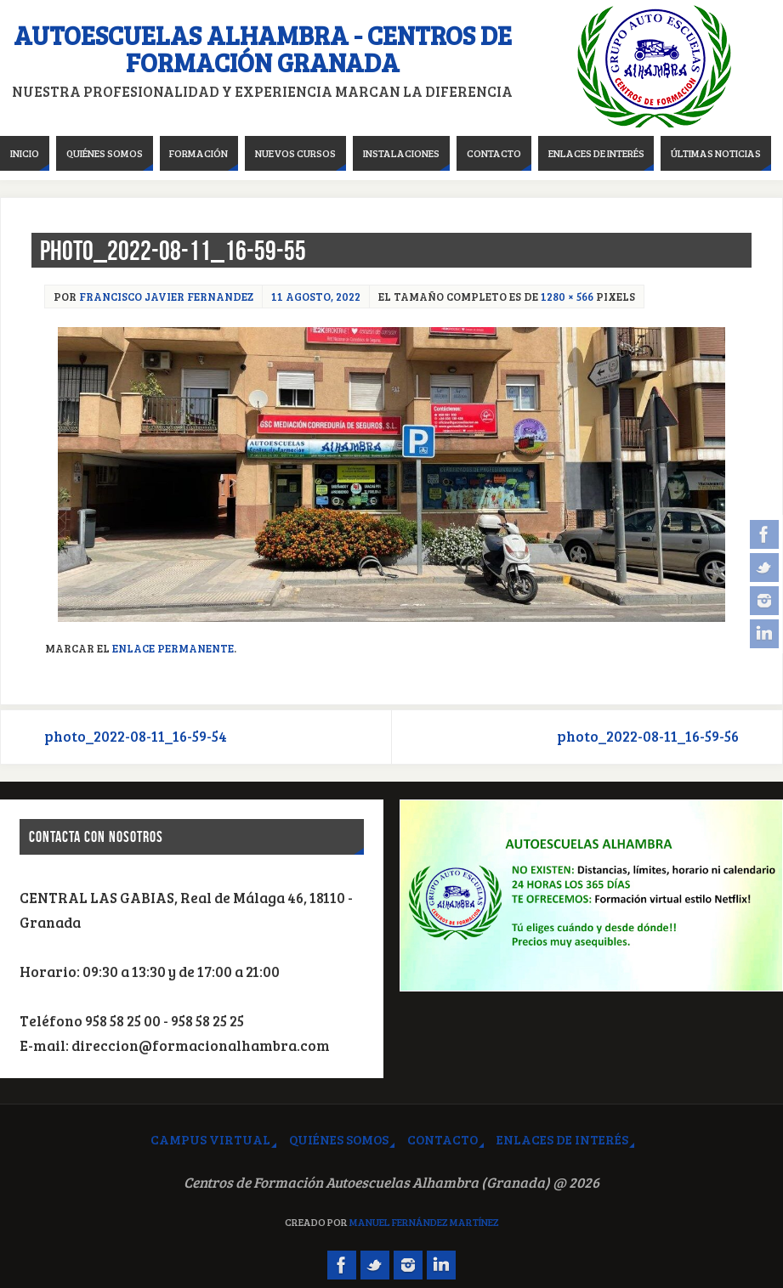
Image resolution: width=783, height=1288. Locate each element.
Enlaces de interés (562, 1139)
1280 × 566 (567, 296)
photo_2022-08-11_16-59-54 (135, 736)
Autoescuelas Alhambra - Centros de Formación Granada (263, 48)
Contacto (442, 1139)
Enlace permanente (173, 648)
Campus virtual (210, 1139)
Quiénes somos (339, 1139)
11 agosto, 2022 (315, 296)
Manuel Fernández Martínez (424, 1222)
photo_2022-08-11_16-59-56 (648, 736)
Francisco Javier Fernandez (166, 296)
